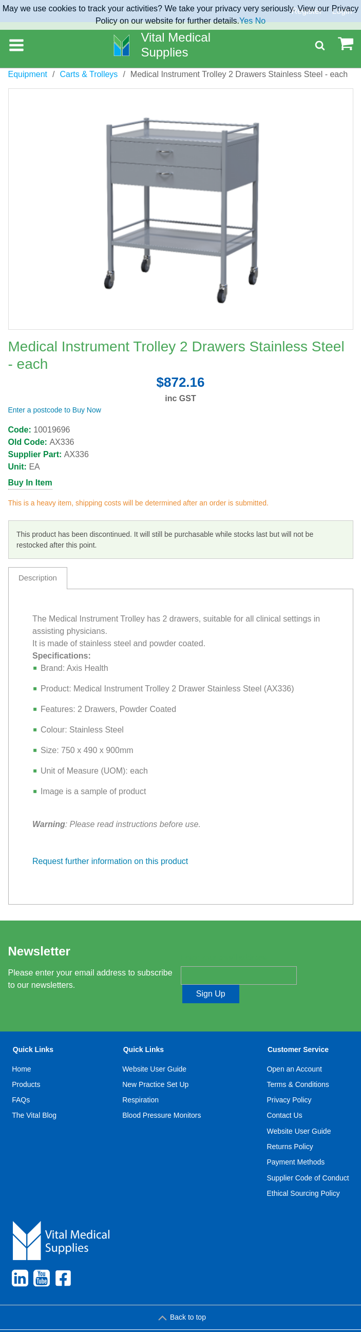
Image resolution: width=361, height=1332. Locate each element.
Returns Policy (290, 1128)
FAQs (21, 1081)
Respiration (140, 1081)
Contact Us (284, 1097)
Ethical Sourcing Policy (303, 1175)
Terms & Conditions (298, 1066)
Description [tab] (37, 577)
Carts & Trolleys (89, 74)
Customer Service (298, 1031)
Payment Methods (296, 1143)
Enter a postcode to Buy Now (54, 410)
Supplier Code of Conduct (308, 1159)
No (260, 20)
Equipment (28, 74)
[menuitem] (34, 1105)
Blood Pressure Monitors (161, 1097)
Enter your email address (224, 957)
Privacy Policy (289, 1081)
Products (26, 1066)
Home (21, 1050)
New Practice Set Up (155, 1066)
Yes (246, 20)
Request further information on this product (110, 861)
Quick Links (33, 1031)
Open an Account (294, 1050)
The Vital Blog (34, 1097)
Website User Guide (154, 1050)
